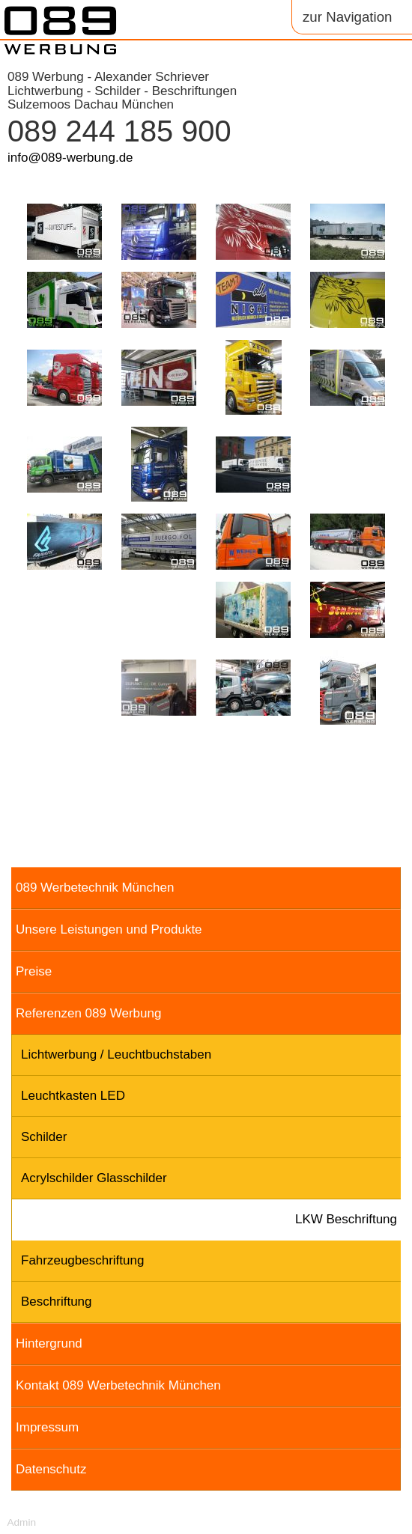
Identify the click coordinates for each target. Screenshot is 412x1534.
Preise (34, 971)
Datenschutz (51, 1469)
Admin (21, 1522)
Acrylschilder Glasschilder (94, 1178)
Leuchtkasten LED (73, 1096)
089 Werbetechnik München (95, 887)
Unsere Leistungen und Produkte (109, 929)
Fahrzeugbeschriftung (82, 1260)
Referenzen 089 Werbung (88, 1013)
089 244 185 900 (119, 131)
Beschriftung (56, 1301)
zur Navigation (347, 17)
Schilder (44, 1137)
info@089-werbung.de (70, 157)
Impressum (47, 1427)
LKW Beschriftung (346, 1219)
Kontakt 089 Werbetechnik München (118, 1385)
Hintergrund (49, 1343)
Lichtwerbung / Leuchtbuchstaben (116, 1054)
